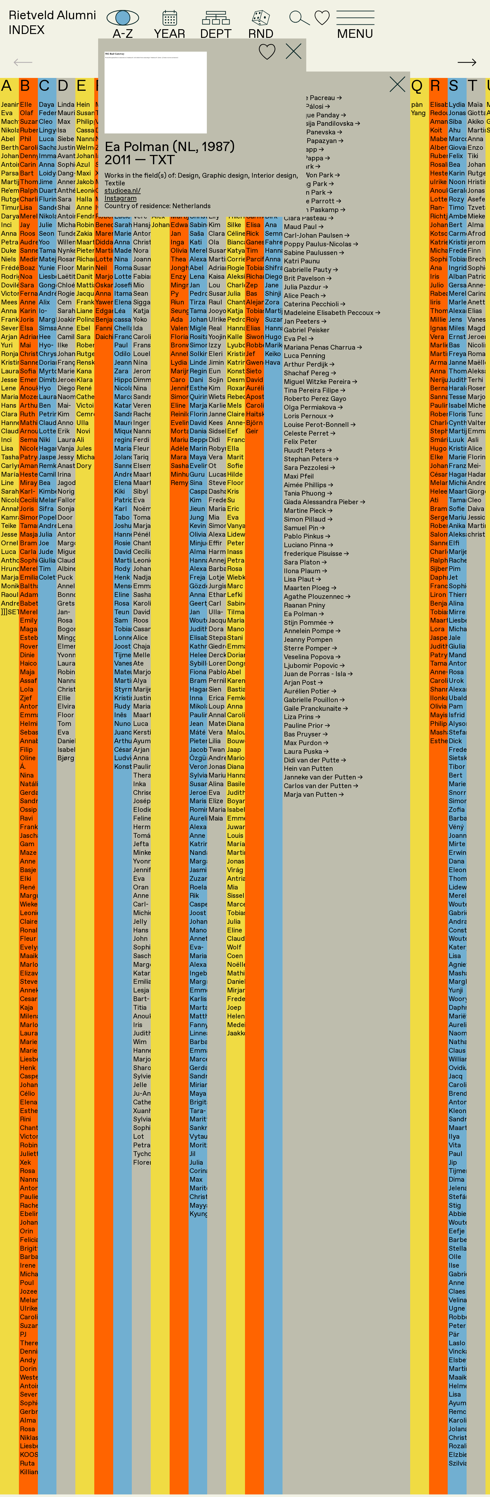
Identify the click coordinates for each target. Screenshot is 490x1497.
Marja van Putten (314, 806)
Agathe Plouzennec (317, 608)
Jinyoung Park (309, 195)
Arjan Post (303, 694)
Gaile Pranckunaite (316, 720)
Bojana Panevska (313, 144)
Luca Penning (304, 367)
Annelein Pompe (312, 643)
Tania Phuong (308, 505)
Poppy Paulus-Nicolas (321, 255)
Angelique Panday (315, 127)
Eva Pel (299, 350)
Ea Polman (304, 625)
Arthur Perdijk (309, 376)
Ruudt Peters (308, 462)
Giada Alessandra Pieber (324, 514)
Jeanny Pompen (308, 651)
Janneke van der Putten (323, 789)
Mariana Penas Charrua (323, 359)
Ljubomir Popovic (314, 677)
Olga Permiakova (313, 419)
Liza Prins (302, 729)
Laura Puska (306, 763)
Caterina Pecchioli (314, 316)
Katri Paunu (302, 273)
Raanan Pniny (304, 617)
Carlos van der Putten (321, 797)
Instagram (121, 198)
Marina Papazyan (313, 153)
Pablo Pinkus (307, 548)
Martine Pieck (308, 522)
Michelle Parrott (312, 212)
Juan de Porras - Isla (318, 686)
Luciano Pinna (308, 557)
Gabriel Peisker (307, 341)
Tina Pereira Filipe (314, 402)
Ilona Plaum (305, 582)
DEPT (280, 30)
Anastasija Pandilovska (322, 135)
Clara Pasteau (309, 230)
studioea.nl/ (123, 190)
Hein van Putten (308, 780)
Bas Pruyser (306, 746)
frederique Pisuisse (316, 565)
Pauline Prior (307, 737)
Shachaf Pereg (310, 384)
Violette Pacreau (313, 109)
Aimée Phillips (308, 496)
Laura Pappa (307, 170)
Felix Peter (300, 453)
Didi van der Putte (315, 772)
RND (332, 30)
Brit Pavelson (308, 290)
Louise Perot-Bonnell (320, 436)
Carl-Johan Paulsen (317, 247)
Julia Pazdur (306, 298)
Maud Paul (304, 238)
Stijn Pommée (309, 634)
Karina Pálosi (307, 118)
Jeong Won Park (312, 187)
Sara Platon (305, 574)
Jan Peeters (305, 333)
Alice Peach (305, 307)
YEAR (225, 30)
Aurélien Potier (310, 703)
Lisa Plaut (302, 591)
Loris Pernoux (309, 428)
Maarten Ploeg (310, 600)
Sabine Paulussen (314, 264)
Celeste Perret (309, 445)
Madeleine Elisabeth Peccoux (332, 324)
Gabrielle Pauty (311, 281)
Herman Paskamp (314, 221)
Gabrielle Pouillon (314, 711)
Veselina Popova (312, 668)
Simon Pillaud (308, 531)
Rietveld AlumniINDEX (67, 30)
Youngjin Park (308, 204)
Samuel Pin (304, 539)
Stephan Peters (311, 471)
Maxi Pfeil (299, 488)
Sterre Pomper (310, 660)
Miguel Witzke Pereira (320, 393)
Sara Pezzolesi (309, 479)
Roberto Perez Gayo (315, 410)
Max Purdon (306, 754)
